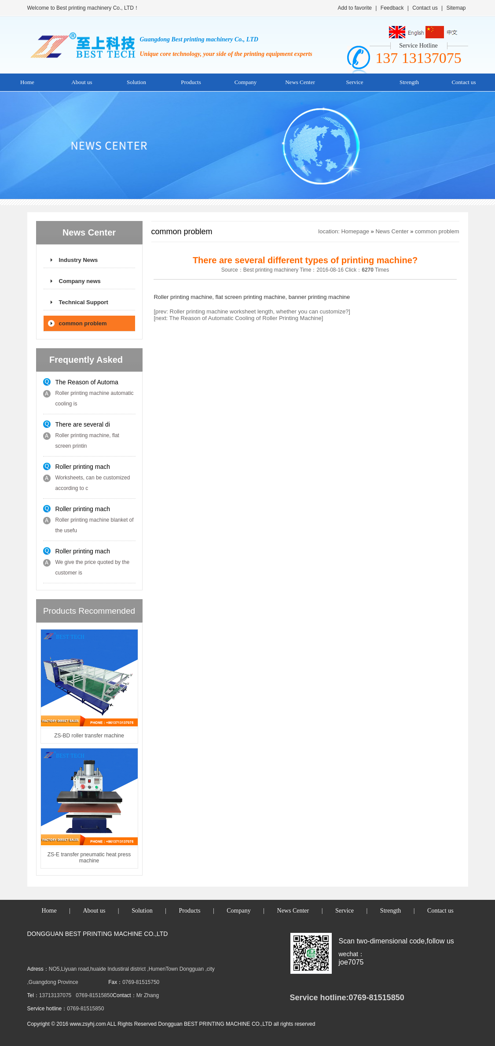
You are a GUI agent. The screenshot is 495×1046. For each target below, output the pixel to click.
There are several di (82, 424)
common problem (83, 323)
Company (246, 82)
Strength (409, 82)
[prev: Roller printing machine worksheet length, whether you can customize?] (252, 311)
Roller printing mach (82, 466)
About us (81, 82)
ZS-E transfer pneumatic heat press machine (89, 857)
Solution (136, 82)
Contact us (424, 8)
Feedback (392, 8)
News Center (300, 82)
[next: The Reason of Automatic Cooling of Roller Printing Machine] (238, 318)
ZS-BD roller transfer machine (89, 736)
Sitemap (456, 8)
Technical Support (83, 302)
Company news (80, 281)
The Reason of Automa (86, 382)
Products (191, 82)
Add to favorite (355, 8)
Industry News (78, 260)
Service (354, 82)
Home (27, 82)
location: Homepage (343, 231)
